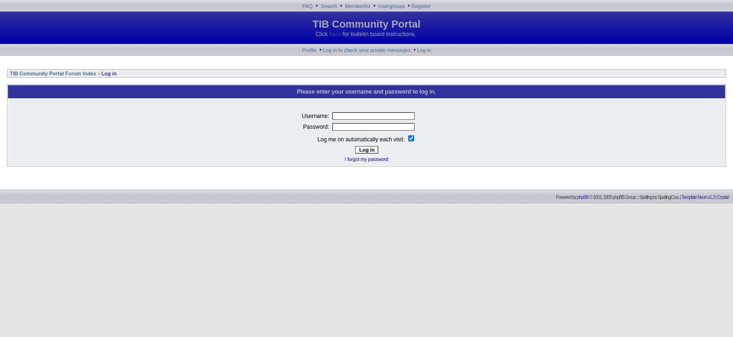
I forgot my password (366, 159)
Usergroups (391, 6)
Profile (309, 50)
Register (421, 6)
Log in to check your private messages (367, 50)
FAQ (307, 6)
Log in (424, 50)
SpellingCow (668, 197)
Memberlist (357, 6)
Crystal (722, 197)
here (335, 34)
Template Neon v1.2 (698, 197)
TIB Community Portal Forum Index (52, 73)
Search (329, 6)
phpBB (583, 197)
